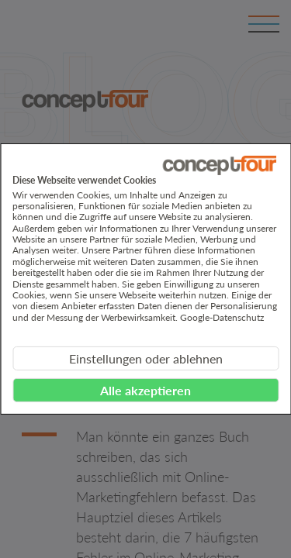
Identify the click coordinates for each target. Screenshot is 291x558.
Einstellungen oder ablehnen (146, 358)
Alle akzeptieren (145, 390)
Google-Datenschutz (222, 317)
